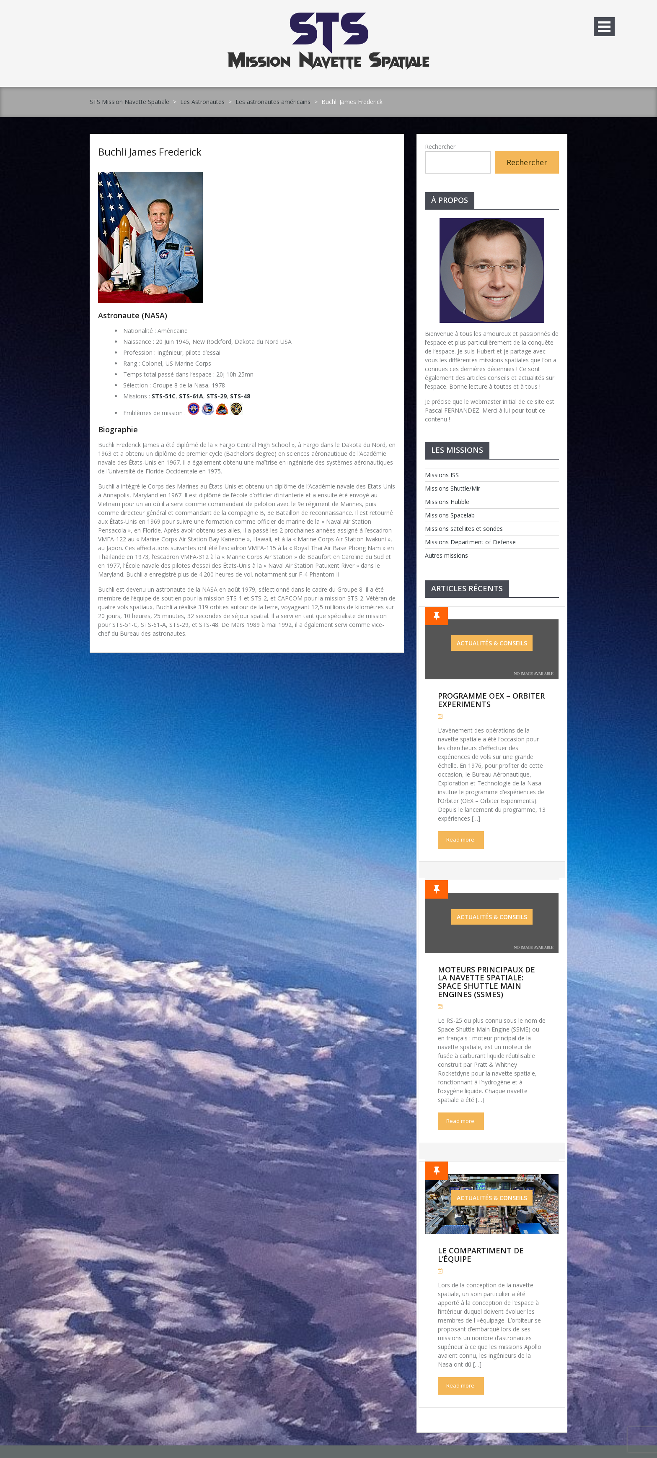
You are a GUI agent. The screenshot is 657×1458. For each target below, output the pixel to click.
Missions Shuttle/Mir (452, 488)
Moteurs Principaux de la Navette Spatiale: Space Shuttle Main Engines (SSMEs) (486, 981)
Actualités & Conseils (492, 643)
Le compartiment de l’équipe (481, 1254)
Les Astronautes (202, 102)
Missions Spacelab (450, 515)
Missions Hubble (447, 502)
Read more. (461, 839)
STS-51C (164, 396)
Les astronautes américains (272, 102)
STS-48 (240, 396)
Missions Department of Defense (470, 542)
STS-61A (191, 396)
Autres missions (446, 555)
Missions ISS (442, 475)
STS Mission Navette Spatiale (129, 102)
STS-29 (217, 396)
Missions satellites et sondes (464, 529)
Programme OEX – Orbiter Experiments (491, 700)
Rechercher (440, 147)
